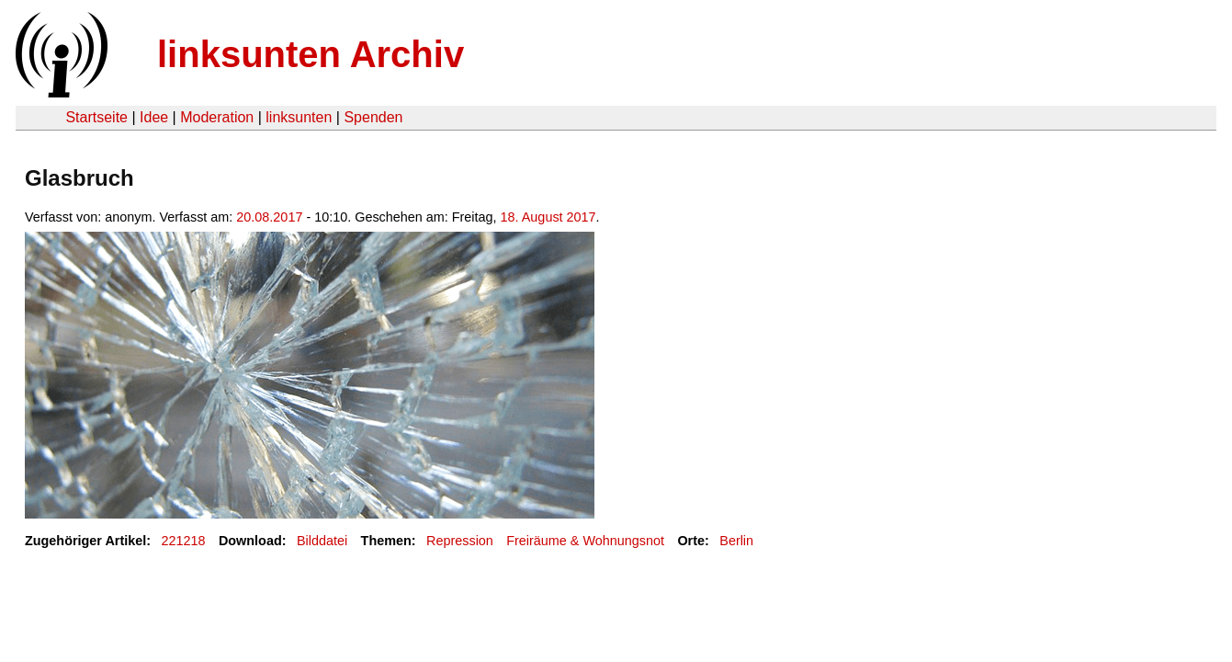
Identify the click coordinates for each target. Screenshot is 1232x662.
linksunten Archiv (310, 54)
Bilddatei (322, 540)
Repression (459, 540)
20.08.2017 (269, 217)
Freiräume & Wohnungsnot (585, 540)
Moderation (217, 117)
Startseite (96, 117)
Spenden (373, 117)
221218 (184, 540)
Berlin (736, 540)
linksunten (299, 117)
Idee (154, 117)
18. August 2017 (548, 217)
